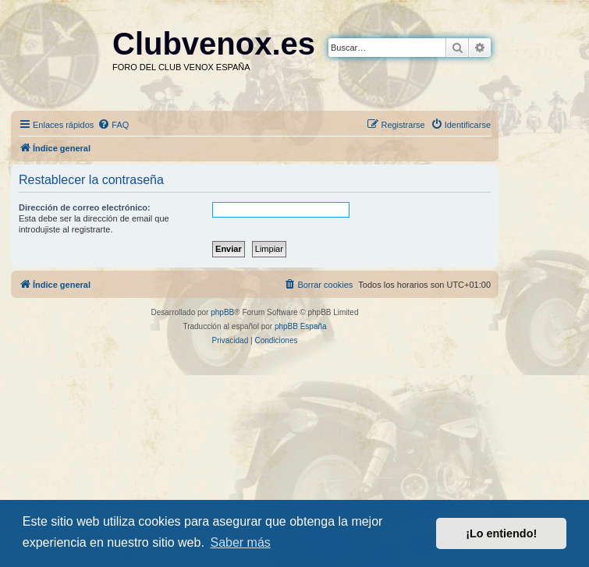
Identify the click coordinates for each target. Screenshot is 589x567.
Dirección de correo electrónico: (85, 207)
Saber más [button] (240, 542)
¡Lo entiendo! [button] (501, 533)
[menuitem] (113, 124)
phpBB (222, 312)
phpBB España (301, 326)
